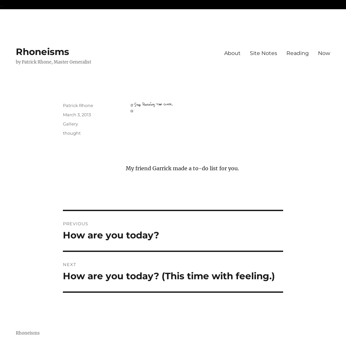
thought (72, 133)
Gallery (70, 123)
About (232, 53)
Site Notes (263, 53)
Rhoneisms (42, 51)
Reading (297, 53)
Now (324, 53)
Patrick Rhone (78, 105)
